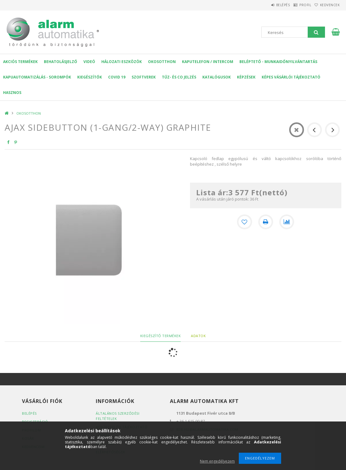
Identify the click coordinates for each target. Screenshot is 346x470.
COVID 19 (116, 77)
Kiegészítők (89, 77)
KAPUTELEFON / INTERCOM (207, 61)
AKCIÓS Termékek (20, 61)
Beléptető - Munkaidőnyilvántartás (278, 61)
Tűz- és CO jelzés (179, 77)
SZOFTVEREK (144, 77)
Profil (296, 5)
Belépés (269, 5)
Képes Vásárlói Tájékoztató (291, 77)
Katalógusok (216, 77)
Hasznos (12, 92)
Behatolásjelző (60, 61)
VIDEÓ (89, 61)
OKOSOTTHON (162, 61)
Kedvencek (327, 5)
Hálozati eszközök (121, 61)
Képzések (246, 77)
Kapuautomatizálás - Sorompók (37, 77)
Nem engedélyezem (217, 461)
